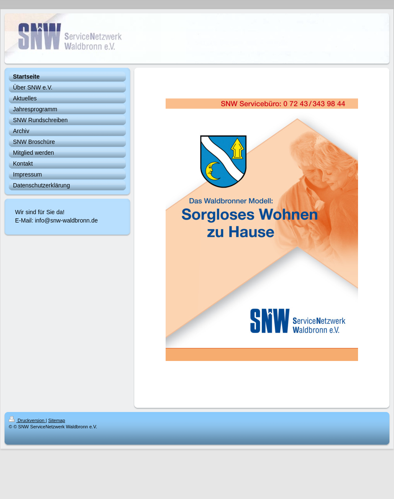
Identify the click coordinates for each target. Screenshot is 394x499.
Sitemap (56, 420)
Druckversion (27, 420)
